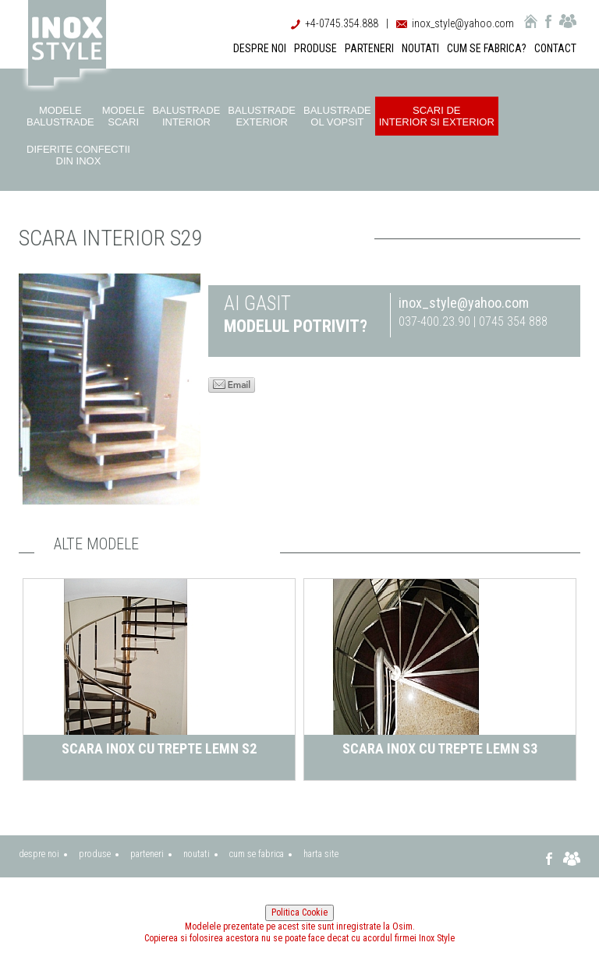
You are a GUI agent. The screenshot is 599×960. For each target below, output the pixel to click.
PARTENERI (369, 48)
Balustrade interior (187, 116)
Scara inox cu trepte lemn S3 (439, 748)
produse (95, 854)
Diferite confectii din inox (78, 155)
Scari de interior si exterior (436, 116)
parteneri (147, 854)
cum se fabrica (256, 854)
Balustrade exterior (262, 116)
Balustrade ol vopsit (337, 116)
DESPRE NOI (259, 48)
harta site (320, 854)
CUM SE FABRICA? (486, 48)
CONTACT (555, 48)
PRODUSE (315, 48)
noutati (196, 854)
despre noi (39, 854)
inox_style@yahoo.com (463, 23)
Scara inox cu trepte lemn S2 (159, 748)
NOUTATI (420, 48)
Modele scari (123, 116)
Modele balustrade (60, 116)
